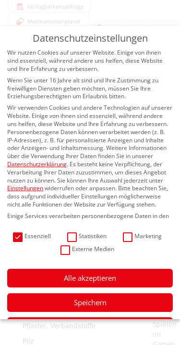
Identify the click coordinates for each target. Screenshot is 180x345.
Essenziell (32, 236)
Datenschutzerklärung (37, 164)
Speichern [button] (90, 302)
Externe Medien (87, 249)
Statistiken (87, 236)
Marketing (142, 236)
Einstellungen (25, 188)
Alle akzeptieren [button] (90, 278)
